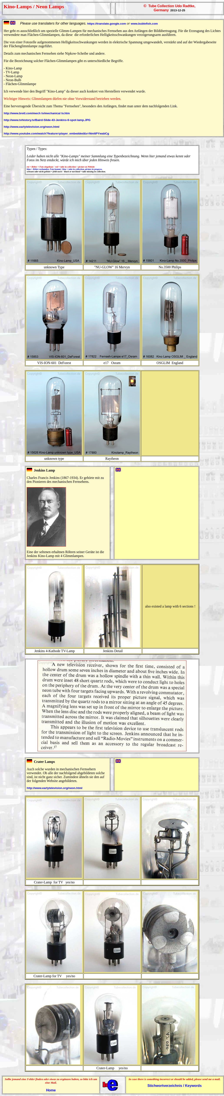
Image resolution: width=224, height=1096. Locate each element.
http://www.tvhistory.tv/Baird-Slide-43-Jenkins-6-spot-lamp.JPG (47, 120)
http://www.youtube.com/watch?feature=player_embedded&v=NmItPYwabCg (56, 133)
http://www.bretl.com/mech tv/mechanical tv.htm (37, 113)
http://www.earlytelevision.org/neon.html (31, 126)
